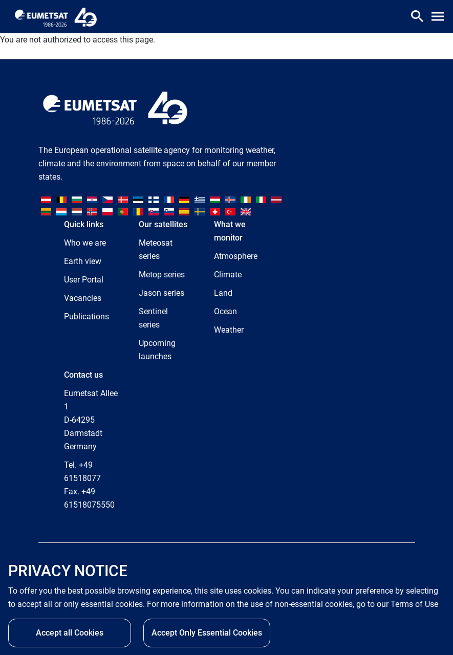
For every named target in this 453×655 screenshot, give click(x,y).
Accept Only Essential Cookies (207, 633)
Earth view (82, 261)
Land (223, 293)
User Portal (83, 280)
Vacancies (82, 298)
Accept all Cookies (69, 633)
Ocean (225, 311)
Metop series (162, 274)
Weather (229, 330)
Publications (86, 316)
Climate (228, 274)
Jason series (161, 293)
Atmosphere (235, 256)
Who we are (85, 243)
